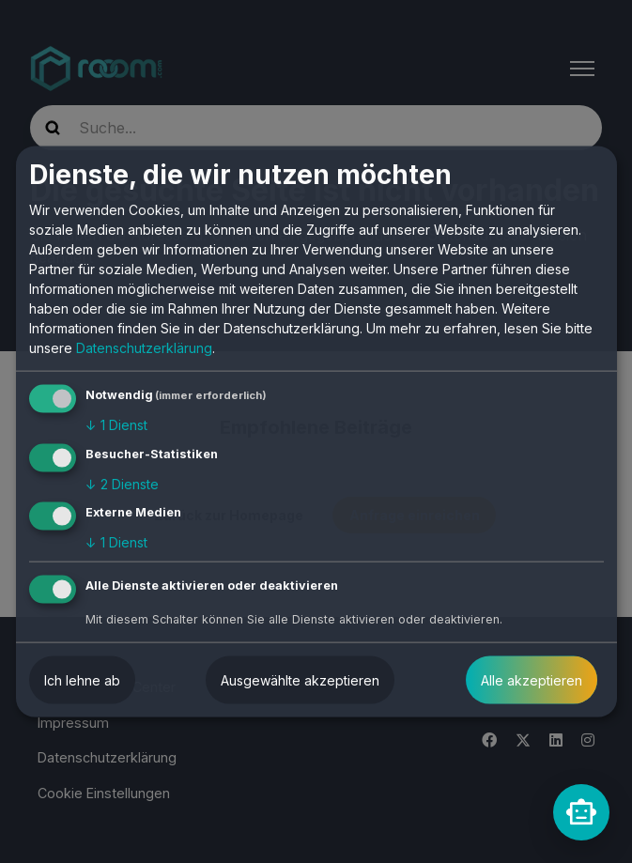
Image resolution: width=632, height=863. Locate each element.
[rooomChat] (581, 812)
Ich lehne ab (82, 680)
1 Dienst (116, 425)
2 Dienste (122, 483)
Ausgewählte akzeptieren (300, 680)
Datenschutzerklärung (144, 348)
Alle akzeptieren (531, 680)
